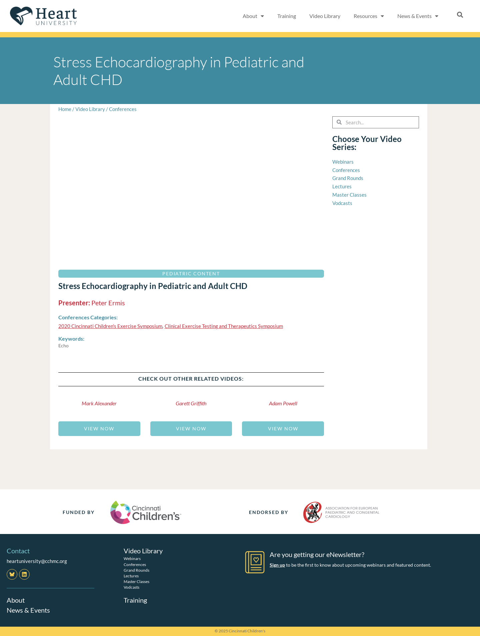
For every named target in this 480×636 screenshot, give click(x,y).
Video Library (324, 16)
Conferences (123, 109)
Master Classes (136, 581)
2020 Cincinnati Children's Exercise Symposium (110, 326)
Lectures (131, 575)
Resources (369, 16)
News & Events (417, 16)
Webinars (132, 558)
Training (286, 16)
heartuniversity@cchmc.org (37, 561)
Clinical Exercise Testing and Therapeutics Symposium (224, 326)
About (253, 16)
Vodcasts (131, 587)
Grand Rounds (136, 570)
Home (64, 109)
